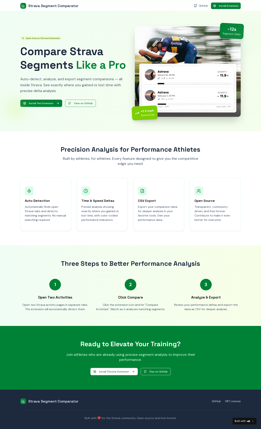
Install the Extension (41, 103)
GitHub (216, 401)
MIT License (233, 401)
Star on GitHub (156, 371)
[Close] (252, 421)
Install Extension (226, 5)
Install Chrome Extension (114, 371)
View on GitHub (80, 103)
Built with (242, 421)
